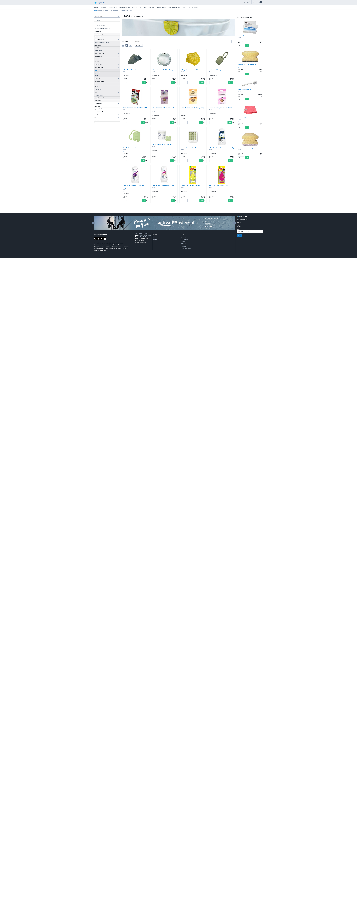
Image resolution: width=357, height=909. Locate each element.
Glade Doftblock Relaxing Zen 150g (163, 185)
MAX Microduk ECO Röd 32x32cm (247, 118)
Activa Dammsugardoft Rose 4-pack (220, 108)
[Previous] (93, 223)
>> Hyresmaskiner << (100, 25)
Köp (144, 82)
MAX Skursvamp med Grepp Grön (247, 64)
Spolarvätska (98, 89)
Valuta (238, 229)
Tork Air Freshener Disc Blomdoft (162, 144)
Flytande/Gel (98, 72)
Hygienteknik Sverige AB (141, 233)
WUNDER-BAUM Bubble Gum (218, 185)
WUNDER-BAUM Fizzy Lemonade (191, 185)
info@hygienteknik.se (145, 235)
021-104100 (143, 237)
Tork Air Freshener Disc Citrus (132, 148)
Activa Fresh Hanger (215, 70)
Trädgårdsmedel (99, 95)
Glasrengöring (98, 50)
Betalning (183, 246)
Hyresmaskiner (111, 7)
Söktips (183, 241)
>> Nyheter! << (98, 20)
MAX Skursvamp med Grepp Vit (246, 148)
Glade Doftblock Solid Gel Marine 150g (221, 148)
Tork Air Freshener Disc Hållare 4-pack (193, 148)
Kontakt (155, 239)
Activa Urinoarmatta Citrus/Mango (163, 70)
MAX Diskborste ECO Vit (244, 89)
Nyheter (96, 7)
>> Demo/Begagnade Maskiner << (103, 28)
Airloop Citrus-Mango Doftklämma (192, 70)
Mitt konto (183, 243)
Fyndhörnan (103, 7)
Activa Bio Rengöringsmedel (102, 42)
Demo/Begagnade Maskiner (123, 7)
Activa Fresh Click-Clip (130, 70)
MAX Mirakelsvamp (243, 36)
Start (95, 10)
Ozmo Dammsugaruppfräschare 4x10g (135, 108)
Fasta (96, 70)
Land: (238, 220)
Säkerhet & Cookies (186, 248)
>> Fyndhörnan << (99, 23)
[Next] (234, 223)
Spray (96, 75)
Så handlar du (184, 239)
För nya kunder (185, 238)
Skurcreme (97, 84)
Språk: (238, 225)
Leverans (183, 245)
